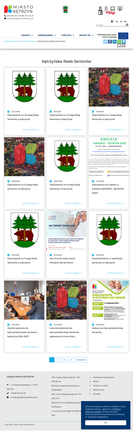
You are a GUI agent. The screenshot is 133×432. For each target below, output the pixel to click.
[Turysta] (68, 35)
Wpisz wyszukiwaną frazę (109, 25)
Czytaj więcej (30, 131)
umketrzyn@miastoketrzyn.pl (24, 398)
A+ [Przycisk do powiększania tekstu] (125, 21)
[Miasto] (27, 35)
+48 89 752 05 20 (18, 394)
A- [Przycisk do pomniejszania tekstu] (117, 21)
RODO (96, 383)
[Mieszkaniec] (47, 35)
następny (82, 361)
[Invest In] (86, 35)
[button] (105, 43)
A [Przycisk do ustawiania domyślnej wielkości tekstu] (121, 21)
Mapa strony (98, 391)
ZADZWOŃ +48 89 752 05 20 (19, 16)
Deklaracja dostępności (103, 378)
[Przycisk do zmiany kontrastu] (112, 21)
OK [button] (105, 422)
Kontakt (96, 395)
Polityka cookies (100, 387)
